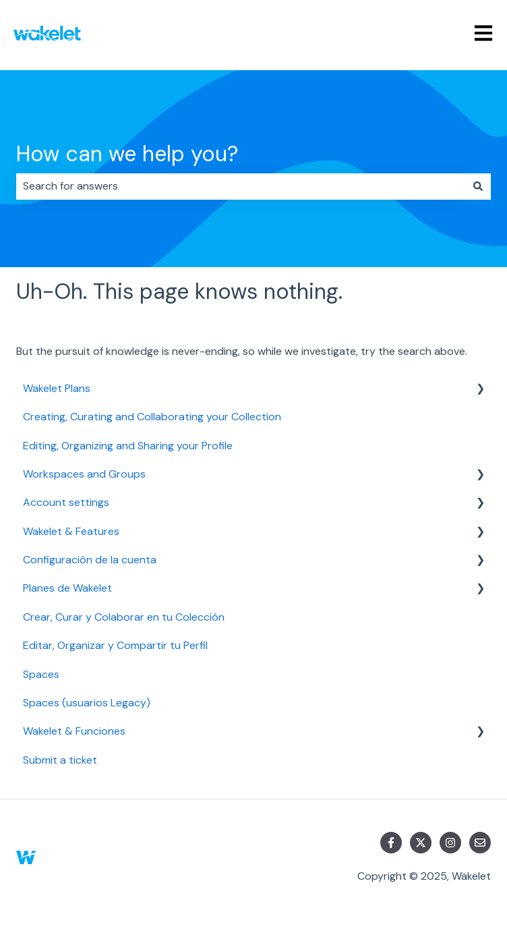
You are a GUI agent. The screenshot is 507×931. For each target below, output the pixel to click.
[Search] (478, 186)
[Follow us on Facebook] (391, 842)
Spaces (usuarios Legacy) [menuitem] (86, 703)
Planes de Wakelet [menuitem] (67, 588)
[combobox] (240, 186)
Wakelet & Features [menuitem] (71, 531)
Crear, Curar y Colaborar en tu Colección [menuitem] (124, 617)
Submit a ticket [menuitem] (60, 760)
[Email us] (480, 842)
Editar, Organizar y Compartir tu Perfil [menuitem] (115, 645)
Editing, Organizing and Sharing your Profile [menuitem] (128, 446)
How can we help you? (127, 154)
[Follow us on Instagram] (450, 842)
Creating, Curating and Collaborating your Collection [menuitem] (152, 417)
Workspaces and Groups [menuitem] (84, 474)
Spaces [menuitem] (41, 674)
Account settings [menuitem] (66, 502)
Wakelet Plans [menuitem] (56, 388)
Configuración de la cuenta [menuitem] (89, 560)
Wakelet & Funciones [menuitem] (74, 731)
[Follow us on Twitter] (420, 842)
